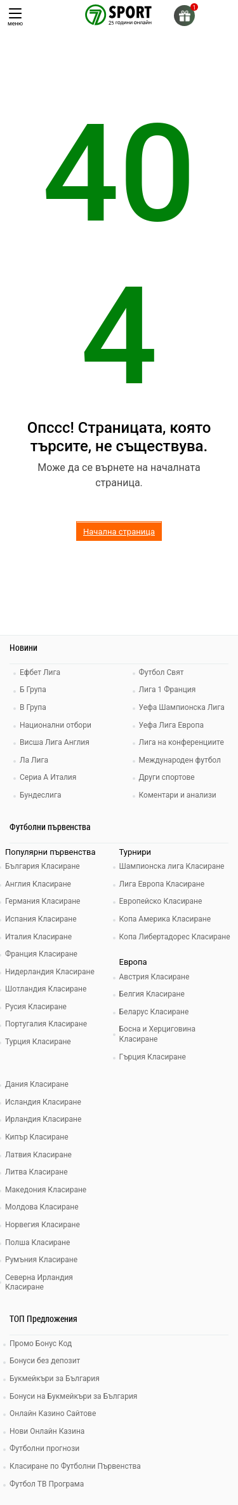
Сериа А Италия (48, 777)
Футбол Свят (161, 672)
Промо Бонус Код (41, 1343)
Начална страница (119, 531)
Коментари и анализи (177, 795)
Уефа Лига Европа (171, 725)
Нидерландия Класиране (50, 971)
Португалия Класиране (46, 1023)
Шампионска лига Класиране (172, 866)
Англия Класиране (38, 884)
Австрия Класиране (154, 976)
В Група (33, 707)
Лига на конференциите (181, 742)
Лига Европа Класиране (162, 884)
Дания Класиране (37, 1084)
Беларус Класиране (154, 1011)
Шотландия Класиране (45, 988)
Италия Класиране (38, 936)
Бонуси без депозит (45, 1360)
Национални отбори (55, 725)
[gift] (184, 15)
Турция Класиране (38, 1041)
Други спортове (167, 777)
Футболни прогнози (44, 1448)
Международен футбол (180, 760)
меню (15, 17)
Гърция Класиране (152, 1056)
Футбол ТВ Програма (47, 1484)
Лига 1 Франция (167, 689)
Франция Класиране (41, 954)
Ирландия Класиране (43, 1119)
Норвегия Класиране (42, 1224)
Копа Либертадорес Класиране (174, 936)
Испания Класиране (41, 919)
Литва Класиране (36, 1172)
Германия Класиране (42, 901)
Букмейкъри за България (55, 1378)
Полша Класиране (37, 1242)
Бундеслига (40, 795)
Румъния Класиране (41, 1259)
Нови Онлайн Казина (47, 1431)
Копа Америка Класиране (165, 919)
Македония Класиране (45, 1189)
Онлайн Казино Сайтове (53, 1413)
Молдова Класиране (42, 1206)
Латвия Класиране (38, 1154)
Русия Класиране (36, 1006)
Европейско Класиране (160, 901)
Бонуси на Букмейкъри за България (73, 1396)
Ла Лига (34, 760)
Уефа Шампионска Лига (182, 707)
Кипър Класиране (37, 1137)
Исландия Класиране (43, 1102)
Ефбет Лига (40, 672)
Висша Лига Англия (54, 742)
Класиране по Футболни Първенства (75, 1466)
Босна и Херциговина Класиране (157, 1034)
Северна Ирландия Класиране (39, 1282)
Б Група (33, 689)
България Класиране (42, 866)
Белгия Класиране (152, 994)
